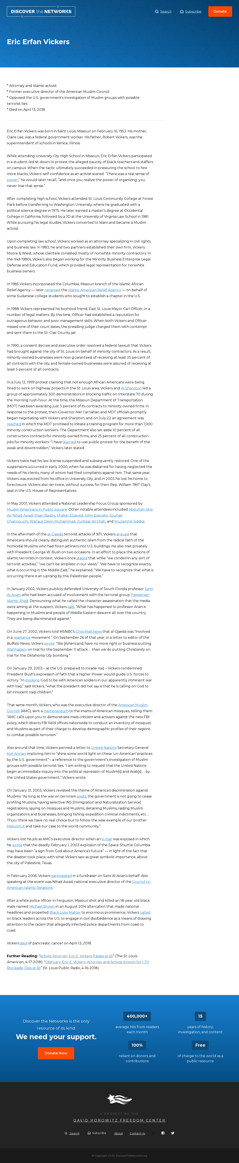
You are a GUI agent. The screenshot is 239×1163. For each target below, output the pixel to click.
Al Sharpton (131, 388)
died (23, 943)
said (71, 607)
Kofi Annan (16, 754)
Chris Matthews (89, 632)
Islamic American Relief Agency (94, 290)
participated (61, 876)
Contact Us (137, 1133)
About (118, 1133)
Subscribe (190, 11)
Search (163, 11)
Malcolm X (16, 826)
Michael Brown (42, 906)
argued (122, 534)
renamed (52, 290)
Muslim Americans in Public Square (37, 509)
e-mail (107, 839)
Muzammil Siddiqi (129, 521)
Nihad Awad (22, 515)
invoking (32, 680)
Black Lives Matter (65, 912)
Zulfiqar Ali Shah (91, 521)
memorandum (56, 711)
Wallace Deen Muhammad (53, 521)
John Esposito (96, 515)
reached (14, 424)
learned (69, 442)
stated (82, 558)
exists (81, 796)
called (145, 912)
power (12, 180)
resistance (22, 638)
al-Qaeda (55, 534)
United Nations (104, 748)
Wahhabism (17, 649)
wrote (49, 643)
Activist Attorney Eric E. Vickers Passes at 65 (76, 956)
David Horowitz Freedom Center (119, 1120)
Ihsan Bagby (44, 515)
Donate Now (56, 1053)
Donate (220, 11)
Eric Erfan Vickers (41, 11)
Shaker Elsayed (70, 515)
